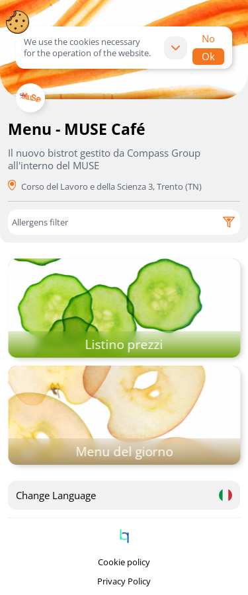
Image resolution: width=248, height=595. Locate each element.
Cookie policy (124, 562)
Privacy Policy (124, 581)
